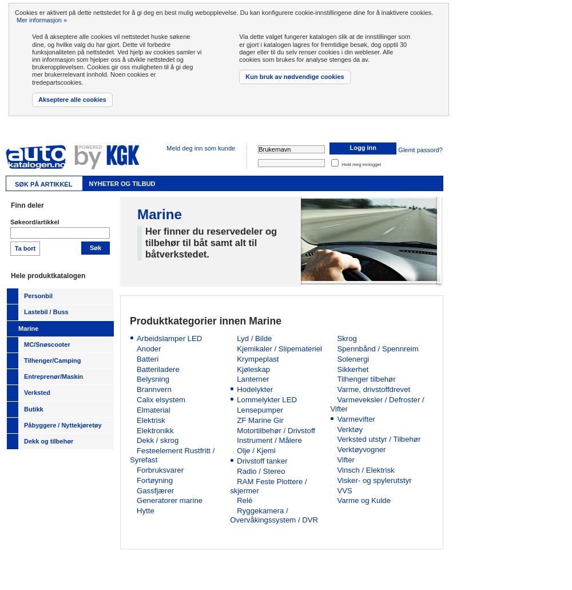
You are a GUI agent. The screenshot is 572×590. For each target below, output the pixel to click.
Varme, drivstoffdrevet (373, 389)
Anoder (149, 349)
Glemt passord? (420, 149)
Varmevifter (356, 419)
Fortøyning (155, 480)
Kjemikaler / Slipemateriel (279, 349)
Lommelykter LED (267, 399)
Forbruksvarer (160, 470)
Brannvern (154, 389)
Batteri (147, 359)
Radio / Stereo (261, 471)
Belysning (153, 379)
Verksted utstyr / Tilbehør (378, 439)
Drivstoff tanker (262, 461)
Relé (244, 500)
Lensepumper (260, 410)
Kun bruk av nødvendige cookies (294, 76)
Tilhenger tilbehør (366, 379)
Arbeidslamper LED (169, 338)
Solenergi (353, 359)
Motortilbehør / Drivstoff (276, 430)
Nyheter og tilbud (122, 183)
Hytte (145, 510)
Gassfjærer (155, 490)
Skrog (346, 338)
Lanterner (253, 379)
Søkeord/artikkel (34, 222)
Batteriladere (158, 369)
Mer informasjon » (42, 20)
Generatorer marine (169, 500)
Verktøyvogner (361, 449)
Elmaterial (153, 410)
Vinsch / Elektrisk (365, 470)
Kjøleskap (253, 369)
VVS (344, 490)
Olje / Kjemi (256, 450)
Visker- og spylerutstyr (374, 480)
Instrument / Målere (269, 440)
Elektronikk (155, 430)
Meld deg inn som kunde (200, 148)
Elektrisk (151, 420)
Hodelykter (255, 389)
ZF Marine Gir (260, 420)
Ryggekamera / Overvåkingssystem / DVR (274, 515)
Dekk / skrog (157, 440)
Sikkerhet (352, 369)
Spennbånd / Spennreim (377, 349)
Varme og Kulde (364, 500)
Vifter (346, 460)
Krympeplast (258, 359)
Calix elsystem (161, 399)
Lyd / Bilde (254, 338)
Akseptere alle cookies (72, 99)
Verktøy (350, 429)
